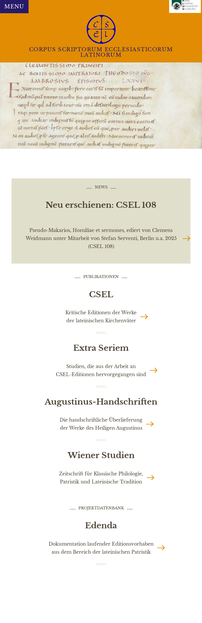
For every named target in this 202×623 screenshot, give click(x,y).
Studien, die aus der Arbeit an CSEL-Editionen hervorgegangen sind (101, 370)
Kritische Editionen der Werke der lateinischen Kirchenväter (101, 316)
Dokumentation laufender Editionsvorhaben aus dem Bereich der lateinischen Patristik (101, 548)
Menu (14, 6)
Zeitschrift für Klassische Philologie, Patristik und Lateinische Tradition (101, 478)
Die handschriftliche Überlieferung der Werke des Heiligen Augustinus (101, 424)
